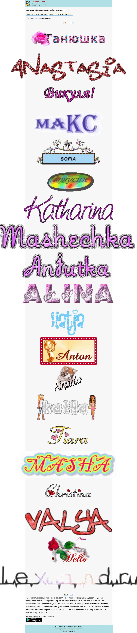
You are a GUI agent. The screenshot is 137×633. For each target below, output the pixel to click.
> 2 (72, 22)
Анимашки (33, 18)
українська (66, 631)
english (72, 631)
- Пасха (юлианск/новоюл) (36, 14)
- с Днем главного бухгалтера (61, 14)
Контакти (79, 628)
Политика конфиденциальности (65, 628)
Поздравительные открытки (73, 626)
